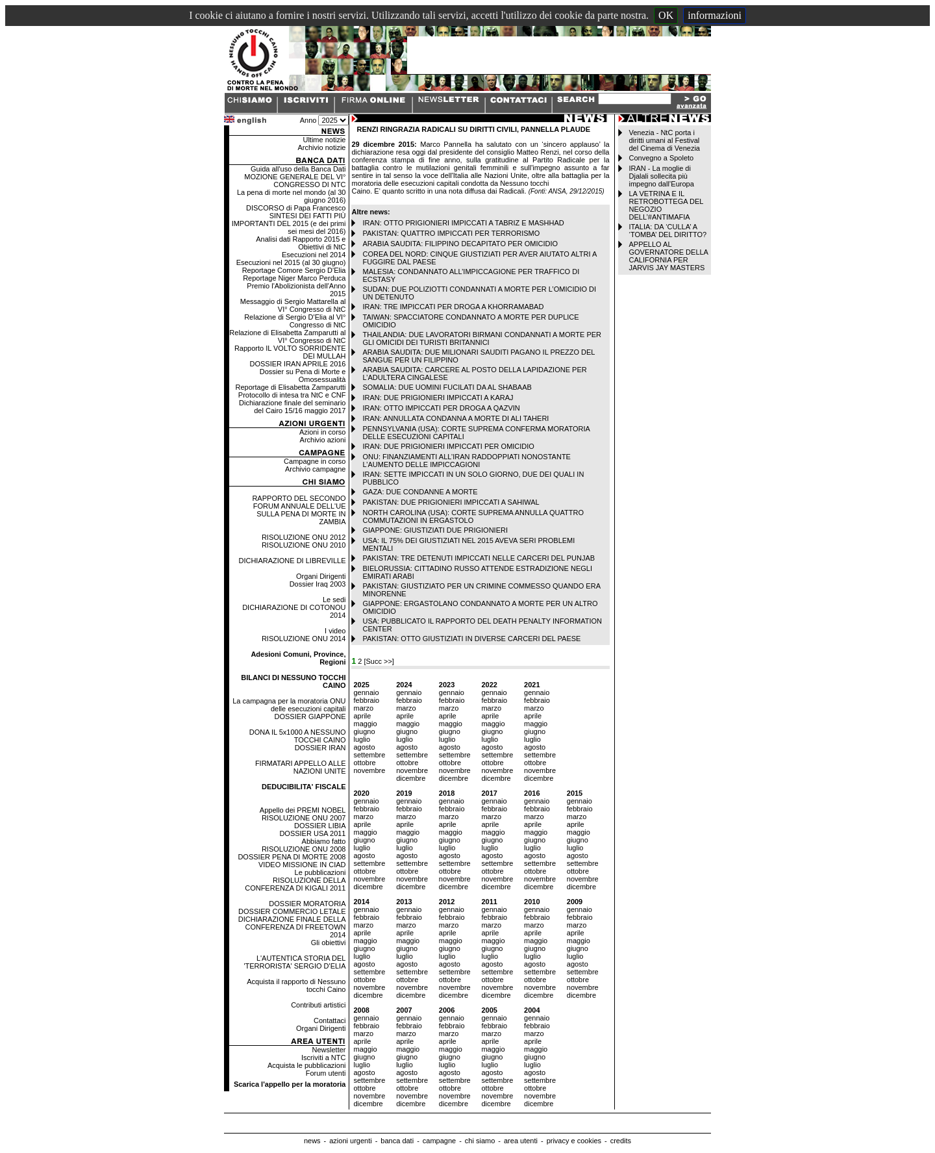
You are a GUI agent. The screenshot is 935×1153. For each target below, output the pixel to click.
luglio (361, 739)
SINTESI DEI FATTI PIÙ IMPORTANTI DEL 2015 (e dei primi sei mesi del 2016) (289, 223)
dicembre (410, 778)
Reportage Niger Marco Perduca (294, 278)
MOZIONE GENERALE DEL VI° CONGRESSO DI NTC (294, 180)
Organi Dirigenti (320, 576)
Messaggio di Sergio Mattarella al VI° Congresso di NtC (293, 305)
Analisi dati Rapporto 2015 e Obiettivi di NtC (300, 243)
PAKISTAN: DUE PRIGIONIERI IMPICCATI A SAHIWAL (450, 502)
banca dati (397, 1141)
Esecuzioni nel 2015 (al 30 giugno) (291, 262)
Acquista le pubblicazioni (306, 1065)
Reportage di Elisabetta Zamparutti (291, 387)
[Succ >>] (378, 661)
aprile (362, 716)
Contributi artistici (318, 1005)
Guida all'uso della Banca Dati (298, 169)
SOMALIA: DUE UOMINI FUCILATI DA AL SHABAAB (446, 387)
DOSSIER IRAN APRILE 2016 (298, 364)
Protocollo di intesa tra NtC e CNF (292, 395)
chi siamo (480, 1141)
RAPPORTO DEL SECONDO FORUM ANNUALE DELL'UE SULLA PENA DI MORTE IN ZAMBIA (298, 510)
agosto (364, 747)
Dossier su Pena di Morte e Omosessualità (303, 375)
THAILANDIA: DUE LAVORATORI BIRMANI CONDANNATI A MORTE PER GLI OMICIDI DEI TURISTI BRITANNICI (481, 338)
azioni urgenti (350, 1141)
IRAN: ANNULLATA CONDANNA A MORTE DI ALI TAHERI (455, 418)
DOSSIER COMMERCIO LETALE (291, 911)
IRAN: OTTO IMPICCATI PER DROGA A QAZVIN (440, 408)
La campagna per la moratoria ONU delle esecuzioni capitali (288, 705)
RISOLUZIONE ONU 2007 (304, 818)
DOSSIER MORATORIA (307, 903)
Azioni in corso (322, 432)
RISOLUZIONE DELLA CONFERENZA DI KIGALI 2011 (295, 884)
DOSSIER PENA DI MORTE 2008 (291, 857)
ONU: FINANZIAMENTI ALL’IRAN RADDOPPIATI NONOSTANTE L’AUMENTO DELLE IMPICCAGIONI (466, 460)
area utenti (521, 1141)
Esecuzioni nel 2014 (313, 255)
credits (620, 1141)
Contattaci (330, 1020)
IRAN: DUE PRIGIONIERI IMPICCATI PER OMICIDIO (448, 446)
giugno (364, 731)
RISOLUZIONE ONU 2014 (304, 638)
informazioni (715, 15)
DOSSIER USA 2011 (312, 833)
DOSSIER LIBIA (319, 826)
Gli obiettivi (328, 942)
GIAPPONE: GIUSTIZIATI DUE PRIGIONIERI (435, 530)
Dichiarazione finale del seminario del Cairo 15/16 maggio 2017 (292, 406)
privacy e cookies (574, 1141)
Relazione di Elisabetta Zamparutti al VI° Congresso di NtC (287, 336)
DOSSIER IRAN (320, 748)
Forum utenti (326, 1073)
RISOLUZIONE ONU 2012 (304, 537)
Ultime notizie (324, 140)
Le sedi (334, 599)
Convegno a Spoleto (661, 158)
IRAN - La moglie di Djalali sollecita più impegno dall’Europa (661, 176)
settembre (369, 755)
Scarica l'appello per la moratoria (290, 1084)
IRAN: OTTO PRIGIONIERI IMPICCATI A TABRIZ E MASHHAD (463, 223)
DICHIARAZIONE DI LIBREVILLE (291, 560)
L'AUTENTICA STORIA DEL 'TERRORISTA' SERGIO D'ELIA (294, 962)
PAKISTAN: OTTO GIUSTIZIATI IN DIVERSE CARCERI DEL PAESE (471, 638)
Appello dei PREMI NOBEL (303, 810)
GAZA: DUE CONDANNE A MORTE (419, 492)
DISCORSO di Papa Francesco (295, 208)
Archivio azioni (323, 440)
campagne (439, 1141)
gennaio (366, 692)
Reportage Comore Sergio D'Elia (294, 270)
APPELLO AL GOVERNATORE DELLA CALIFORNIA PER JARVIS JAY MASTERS (668, 256)
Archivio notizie (322, 147)
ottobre (364, 763)
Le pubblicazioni (320, 872)
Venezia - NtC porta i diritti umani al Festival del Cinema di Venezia (664, 140)
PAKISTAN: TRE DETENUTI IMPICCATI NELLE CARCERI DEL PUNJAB (478, 558)
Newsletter (329, 1050)
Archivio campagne (315, 469)
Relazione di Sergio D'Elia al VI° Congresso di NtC (294, 321)
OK (665, 15)
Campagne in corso (314, 461)
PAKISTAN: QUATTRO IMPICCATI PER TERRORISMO (451, 233)
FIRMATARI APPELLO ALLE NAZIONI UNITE (300, 767)
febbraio (366, 700)
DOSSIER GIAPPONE (309, 716)
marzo (363, 708)
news (312, 1141)
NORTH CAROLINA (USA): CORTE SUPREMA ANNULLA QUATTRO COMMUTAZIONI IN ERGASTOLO (472, 516)
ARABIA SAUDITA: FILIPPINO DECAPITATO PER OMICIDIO (460, 243)
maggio (365, 724)
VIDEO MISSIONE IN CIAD (301, 864)
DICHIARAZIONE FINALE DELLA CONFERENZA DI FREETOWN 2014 (292, 927)
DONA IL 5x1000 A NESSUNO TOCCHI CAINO (297, 736)
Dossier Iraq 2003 (318, 584)
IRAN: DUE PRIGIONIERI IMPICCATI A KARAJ (437, 397)
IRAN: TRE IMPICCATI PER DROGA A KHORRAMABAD (452, 306)
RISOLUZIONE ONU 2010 (304, 545)
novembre (369, 770)
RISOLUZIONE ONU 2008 (304, 849)
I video (335, 631)
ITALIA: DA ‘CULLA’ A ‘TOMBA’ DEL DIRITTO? (668, 230)
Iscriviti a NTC (323, 1057)
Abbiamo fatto (324, 841)
